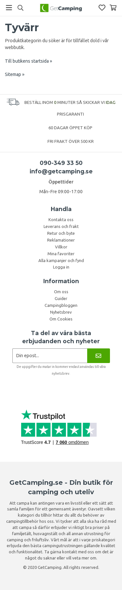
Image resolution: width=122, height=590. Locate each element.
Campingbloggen (61, 305)
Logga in (61, 267)
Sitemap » (14, 74)
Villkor (61, 247)
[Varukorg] (113, 7)
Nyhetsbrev (61, 312)
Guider (61, 298)
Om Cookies (61, 319)
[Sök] (20, 8)
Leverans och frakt (61, 226)
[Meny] (9, 7)
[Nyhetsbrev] (98, 355)
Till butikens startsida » (28, 61)
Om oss (61, 291)
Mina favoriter (61, 253)
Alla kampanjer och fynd (61, 260)
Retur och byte (61, 233)
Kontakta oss (61, 219)
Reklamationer (61, 240)
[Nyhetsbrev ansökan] (50, 355)
